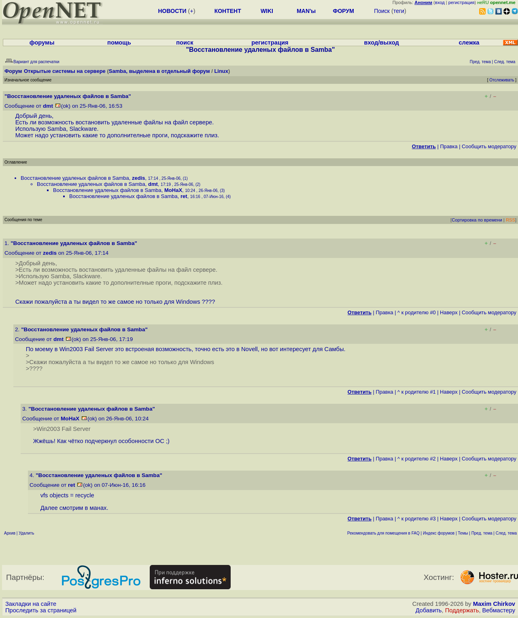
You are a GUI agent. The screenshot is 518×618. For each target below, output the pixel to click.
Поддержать (462, 610)
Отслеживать (501, 80)
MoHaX (173, 190)
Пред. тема (482, 533)
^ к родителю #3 (416, 519)
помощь (119, 42)
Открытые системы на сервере (65, 71)
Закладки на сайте (30, 604)
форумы (42, 42)
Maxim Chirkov (494, 604)
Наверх (449, 312)
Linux (221, 71)
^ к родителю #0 (416, 312)
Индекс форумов (438, 533)
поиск (184, 42)
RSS (510, 219)
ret (183, 196)
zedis (138, 178)
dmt (48, 106)
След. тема (506, 533)
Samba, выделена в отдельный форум (159, 71)
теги (398, 11)
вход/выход (381, 42)
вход (440, 2)
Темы (463, 533)
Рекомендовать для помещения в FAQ (383, 533)
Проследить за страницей (40, 610)
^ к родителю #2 (416, 459)
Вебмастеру (498, 610)
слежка (469, 42)
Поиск (382, 11)
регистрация (461, 2)
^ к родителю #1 (416, 392)
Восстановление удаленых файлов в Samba (75, 178)
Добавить (429, 610)
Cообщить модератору (489, 146)
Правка (448, 146)
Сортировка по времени (477, 219)
